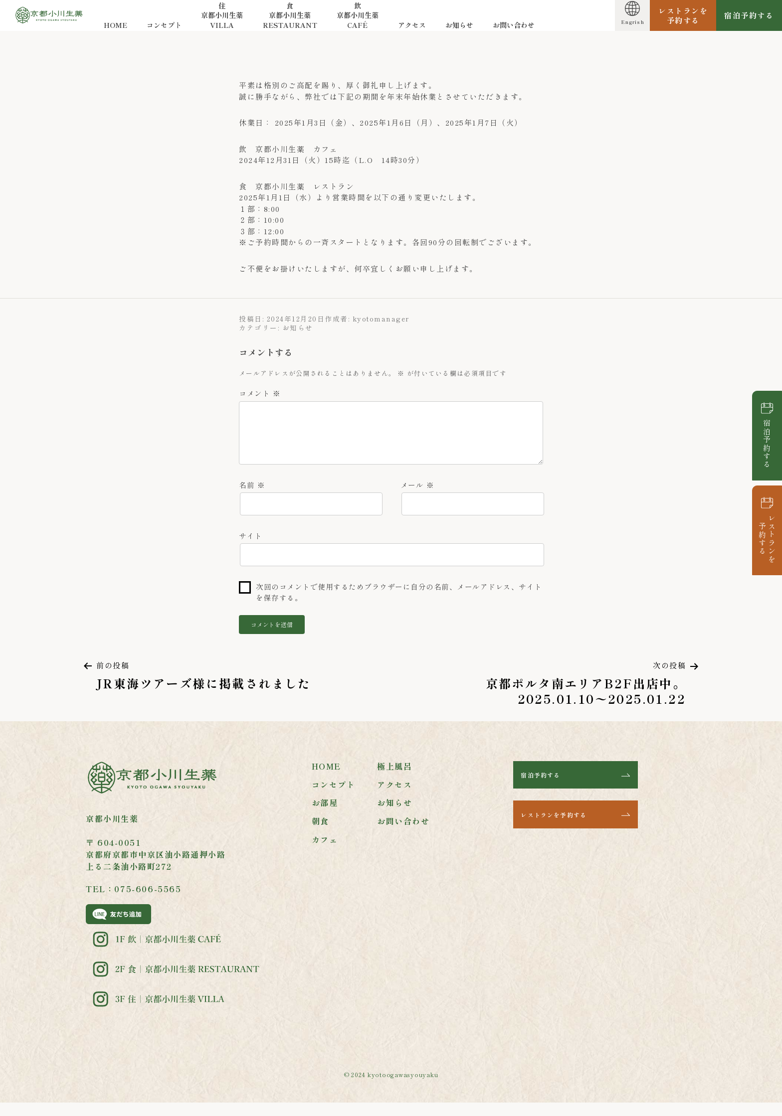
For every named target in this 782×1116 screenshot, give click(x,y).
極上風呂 (394, 779)
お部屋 (325, 815)
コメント (259, 393)
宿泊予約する (767, 444)
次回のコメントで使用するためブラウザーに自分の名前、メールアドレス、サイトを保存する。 (399, 603)
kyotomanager (381, 318)
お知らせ (461, 29)
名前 (252, 492)
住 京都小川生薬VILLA (223, 19)
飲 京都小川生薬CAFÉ (359, 19)
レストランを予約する (767, 538)
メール (417, 492)
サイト (250, 545)
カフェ (325, 852)
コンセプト (165, 29)
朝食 (320, 833)
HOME (117, 29)
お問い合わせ (515, 29)
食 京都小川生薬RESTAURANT (291, 19)
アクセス (413, 29)
